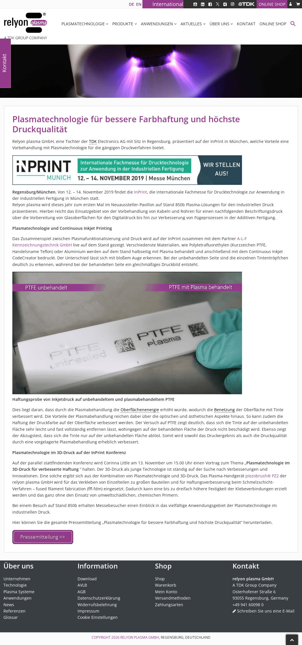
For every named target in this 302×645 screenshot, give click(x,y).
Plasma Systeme (18, 590)
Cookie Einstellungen (98, 616)
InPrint (140, 192)
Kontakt (246, 23)
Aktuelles (191, 23)
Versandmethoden (173, 597)
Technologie (15, 584)
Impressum (88, 610)
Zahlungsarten (169, 603)
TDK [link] (93, 141)
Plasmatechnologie (83, 23)
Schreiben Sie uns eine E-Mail (266, 610)
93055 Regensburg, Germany (260, 597)
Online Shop (272, 4)
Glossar (10, 616)
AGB (82, 590)
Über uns (219, 23)
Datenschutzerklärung (99, 597)
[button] (293, 24)
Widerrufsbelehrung (97, 603)
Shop (160, 577)
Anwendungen (157, 23)
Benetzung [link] (224, 409)
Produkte (122, 23)
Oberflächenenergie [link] (140, 409)
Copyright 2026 (106, 636)
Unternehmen (16, 577)
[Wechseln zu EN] (138, 4)
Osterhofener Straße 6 (254, 590)
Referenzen (14, 610)
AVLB (82, 584)
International (167, 4)
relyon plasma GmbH (139, 636)
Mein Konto (166, 590)
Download (87, 577)
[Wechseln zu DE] (131, 4)
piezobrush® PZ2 (262, 476)
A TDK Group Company (254, 584)
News (8, 603)
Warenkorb (165, 584)
